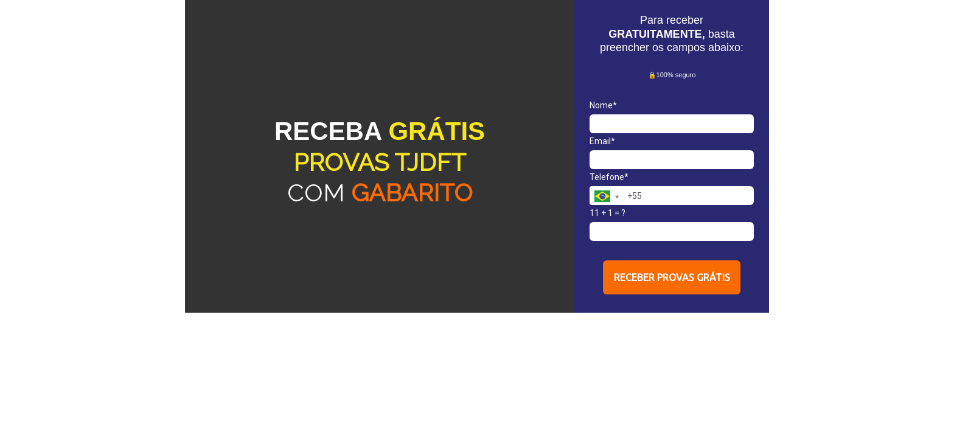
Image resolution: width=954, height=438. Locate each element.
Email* (602, 141)
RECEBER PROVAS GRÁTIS (672, 277)
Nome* (603, 105)
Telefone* (609, 177)
